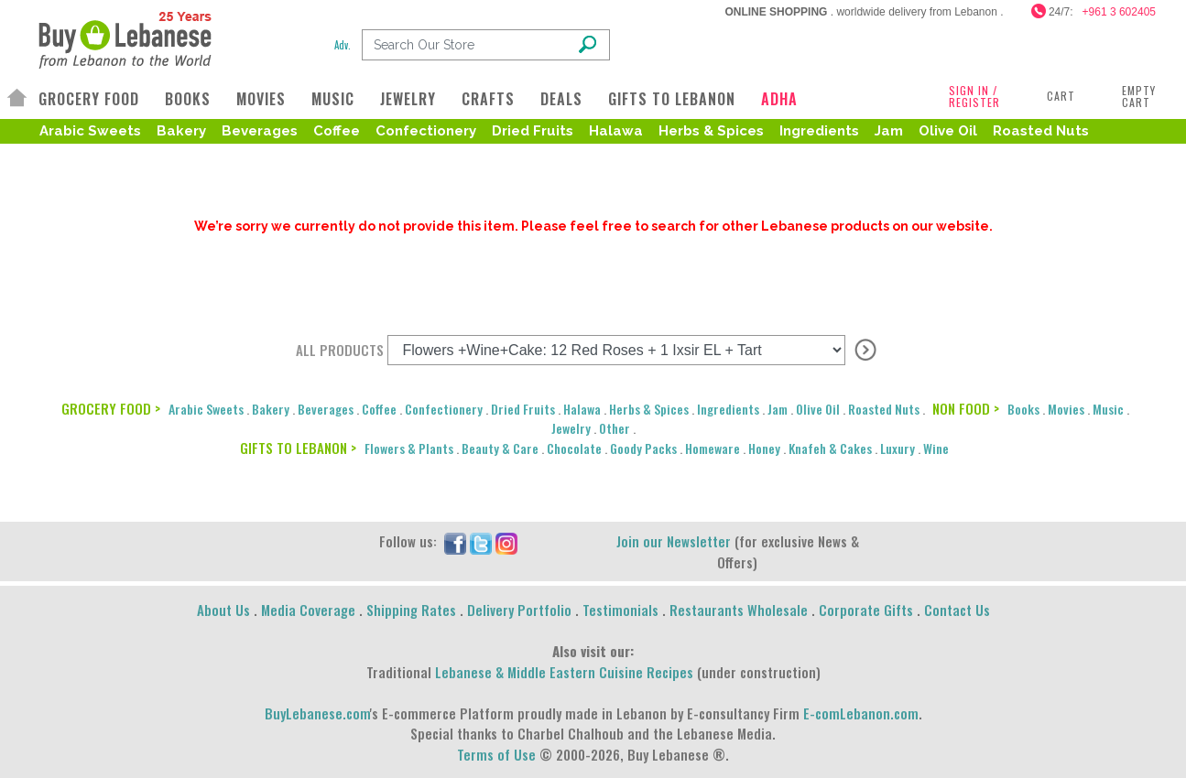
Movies (1066, 408)
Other (614, 428)
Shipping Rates (411, 610)
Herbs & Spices (711, 131)
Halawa (616, 131)
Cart (1061, 95)
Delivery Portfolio (519, 610)
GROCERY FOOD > (110, 408)
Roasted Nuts (1041, 131)
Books (1023, 408)
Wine (936, 448)
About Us (223, 610)
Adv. (342, 45)
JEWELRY (408, 99)
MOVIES (261, 99)
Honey (764, 448)
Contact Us (957, 610)
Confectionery (425, 131)
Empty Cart (1139, 96)
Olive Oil (948, 131)
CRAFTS (488, 99)
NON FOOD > (965, 408)
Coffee (336, 131)
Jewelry (571, 428)
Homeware (712, 448)
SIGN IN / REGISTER (974, 96)
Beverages (260, 131)
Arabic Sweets (90, 131)
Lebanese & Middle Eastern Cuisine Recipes (564, 672)
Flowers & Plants (409, 448)
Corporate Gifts (866, 610)
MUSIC (332, 99)
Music (1108, 408)
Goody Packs (643, 448)
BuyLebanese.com (317, 713)
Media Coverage (308, 610)
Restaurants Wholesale (738, 610)
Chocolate (574, 448)
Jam (889, 131)
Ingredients (819, 131)
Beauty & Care (500, 448)
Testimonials (620, 610)
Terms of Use (496, 754)
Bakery (181, 131)
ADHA (779, 99)
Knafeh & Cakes (830, 448)
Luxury (897, 448)
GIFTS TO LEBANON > (298, 448)
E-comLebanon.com (861, 713)
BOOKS (188, 99)
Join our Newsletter (673, 541)
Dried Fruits (532, 131)
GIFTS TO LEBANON (671, 99)
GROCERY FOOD (88, 99)
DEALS (561, 99)
